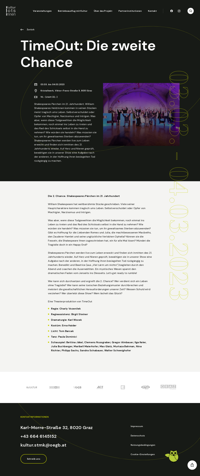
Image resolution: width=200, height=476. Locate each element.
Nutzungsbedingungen (143, 445)
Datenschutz (138, 435)
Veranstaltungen (42, 11)
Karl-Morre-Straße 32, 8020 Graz (56, 427)
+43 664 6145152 (38, 436)
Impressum (137, 426)
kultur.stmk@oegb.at (43, 445)
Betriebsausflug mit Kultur (72, 11)
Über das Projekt (103, 11)
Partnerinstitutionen (130, 11)
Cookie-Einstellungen (143, 454)
